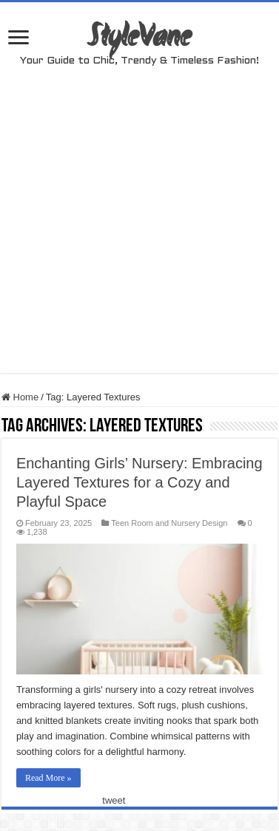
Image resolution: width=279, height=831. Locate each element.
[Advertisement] (139, 234)
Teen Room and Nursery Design (169, 523)
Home (19, 397)
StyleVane (139, 38)
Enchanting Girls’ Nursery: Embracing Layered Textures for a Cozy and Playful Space (139, 482)
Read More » (48, 778)
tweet (113, 800)
